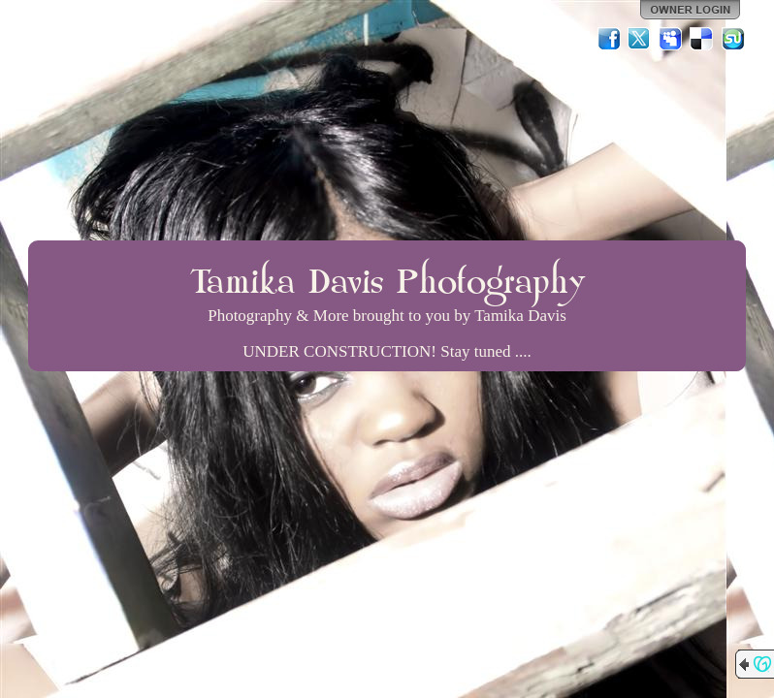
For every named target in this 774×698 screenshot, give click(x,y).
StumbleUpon (733, 38)
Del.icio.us (702, 38)
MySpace (671, 38)
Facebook (609, 38)
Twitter (640, 38)
